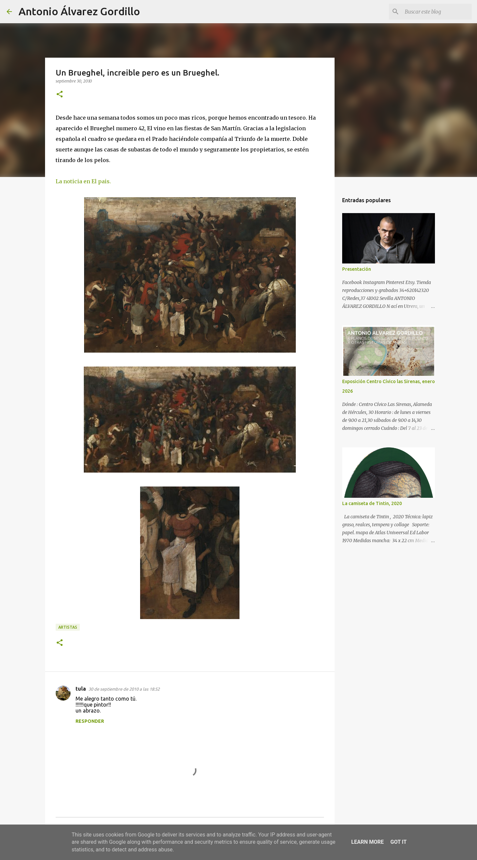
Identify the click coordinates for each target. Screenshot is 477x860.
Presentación (356, 269)
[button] (60, 94)
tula (81, 689)
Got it (398, 842)
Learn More (367, 842)
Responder (90, 721)
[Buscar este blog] (437, 12)
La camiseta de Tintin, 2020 (372, 503)
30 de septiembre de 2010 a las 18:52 (124, 689)
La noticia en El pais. (83, 181)
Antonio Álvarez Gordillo (79, 11)
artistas (67, 627)
